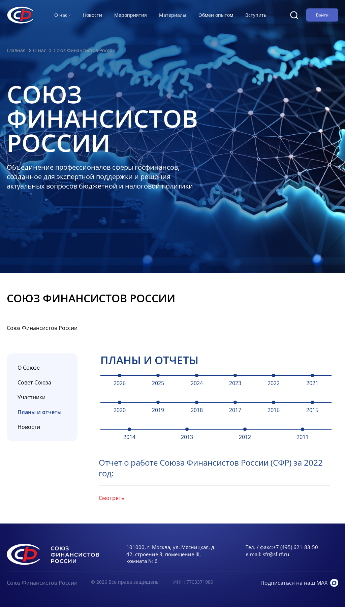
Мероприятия (130, 15)
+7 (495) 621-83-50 (295, 547)
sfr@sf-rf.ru (276, 554)
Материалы (172, 15)
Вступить (255, 15)
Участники (31, 397)
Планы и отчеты (40, 412)
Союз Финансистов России (42, 582)
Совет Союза (34, 382)
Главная (16, 50)
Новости (92, 15)
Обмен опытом (215, 15)
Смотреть (104, 498)
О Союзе (29, 367)
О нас (39, 50)
